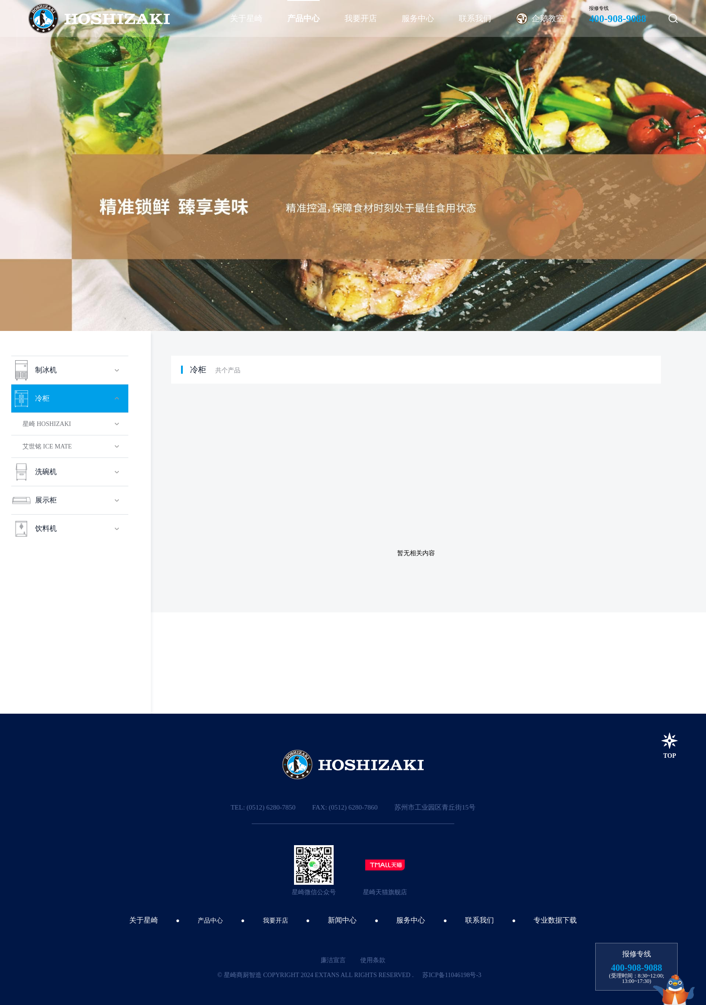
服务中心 (410, 920)
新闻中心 (342, 920)
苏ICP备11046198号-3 (451, 975)
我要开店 (275, 920)
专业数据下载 (555, 920)
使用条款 (372, 960)
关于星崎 (143, 920)
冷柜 (198, 369)
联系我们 (479, 920)
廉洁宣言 (333, 960)
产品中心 (210, 920)
